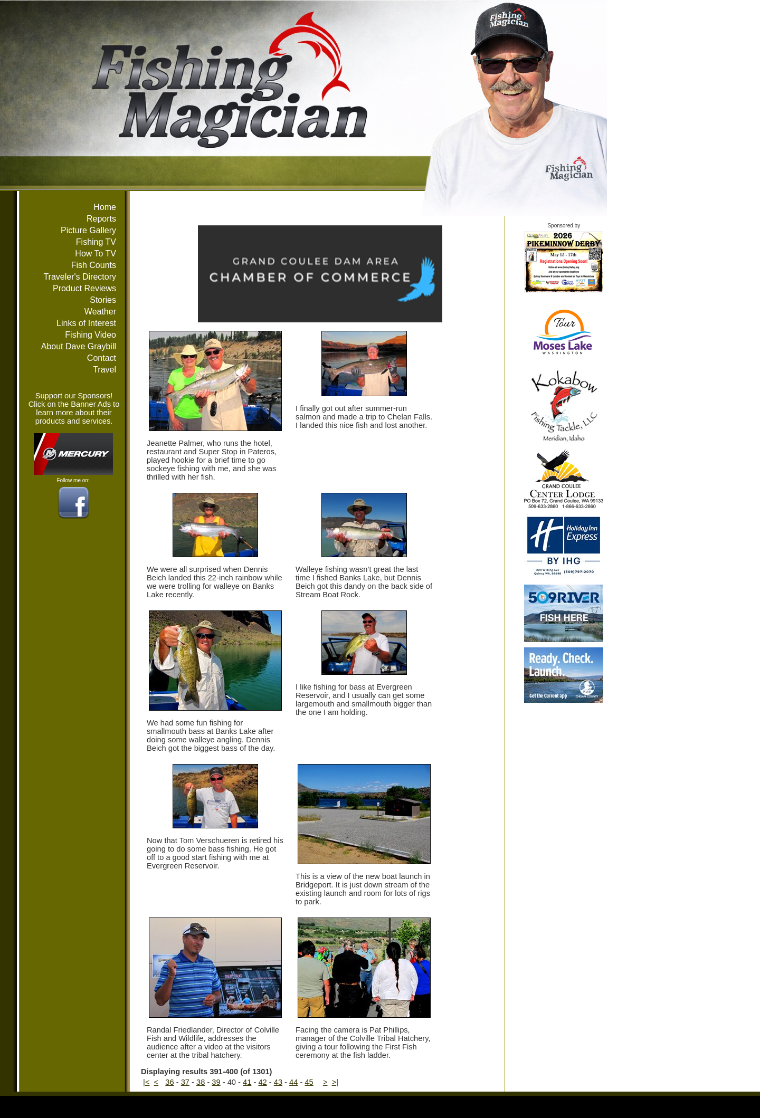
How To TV (95, 253)
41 (247, 1082)
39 (216, 1082)
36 (169, 1082)
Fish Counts (93, 265)
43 (278, 1082)
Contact (101, 357)
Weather (100, 311)
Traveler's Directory (79, 276)
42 (262, 1082)
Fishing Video (90, 334)
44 (293, 1082)
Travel (104, 369)
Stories (103, 299)
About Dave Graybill (78, 346)
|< (146, 1082)
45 (309, 1082)
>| (335, 1082)
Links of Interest (86, 323)
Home (104, 207)
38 (200, 1082)
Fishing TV (96, 241)
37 (185, 1082)
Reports (101, 218)
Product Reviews (84, 288)
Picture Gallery (88, 230)
